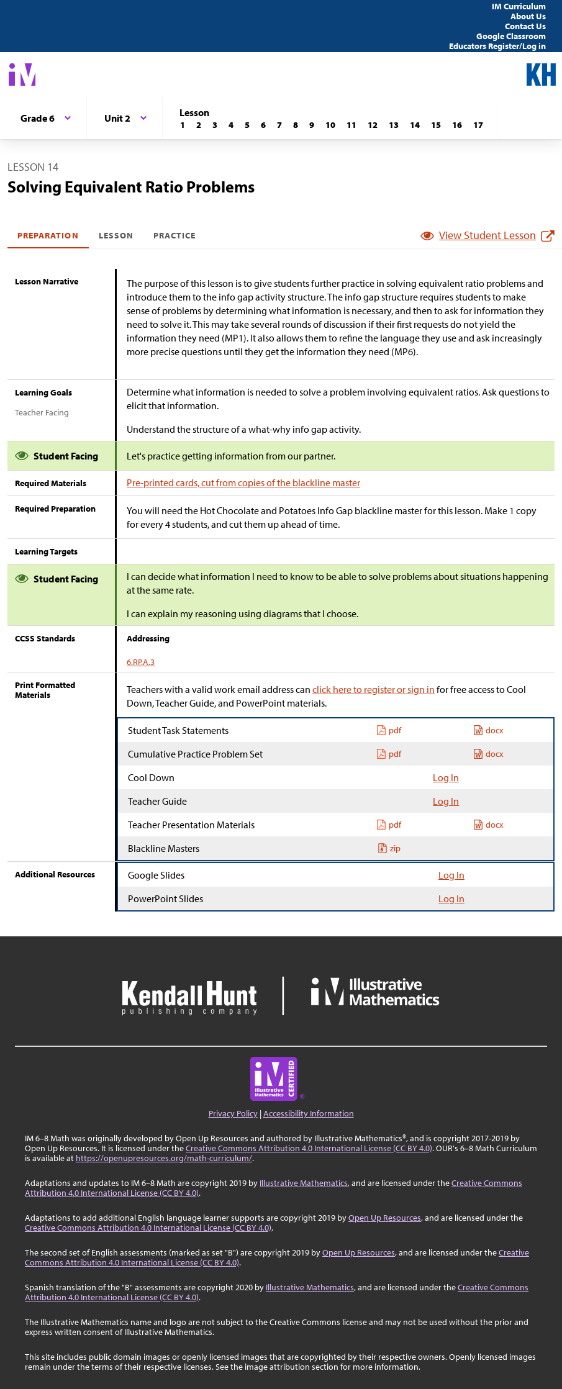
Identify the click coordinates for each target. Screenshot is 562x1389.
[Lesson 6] (263, 125)
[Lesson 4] (231, 125)
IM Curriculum (519, 6)
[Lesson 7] (279, 125)
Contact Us (525, 26)
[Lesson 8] (296, 125)
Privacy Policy (233, 1113)
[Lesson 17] (478, 125)
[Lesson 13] (393, 125)
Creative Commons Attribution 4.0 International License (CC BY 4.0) (309, 1148)
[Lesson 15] (435, 125)
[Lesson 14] (414, 125)
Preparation (48, 235)
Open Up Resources (384, 1217)
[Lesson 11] (351, 125)
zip (389, 848)
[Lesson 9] (312, 125)
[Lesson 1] (182, 125)
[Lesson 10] (330, 125)
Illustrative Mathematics (304, 1182)
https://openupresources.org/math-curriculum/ (164, 1158)
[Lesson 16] (457, 125)
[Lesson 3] (215, 125)
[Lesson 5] (247, 125)
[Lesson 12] (372, 125)
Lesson (116, 235)
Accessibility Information (308, 1113)
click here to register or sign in (373, 689)
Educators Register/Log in (497, 46)
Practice (174, 235)
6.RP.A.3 (141, 662)
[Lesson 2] (199, 125)
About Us (528, 16)
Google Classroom (511, 36)
